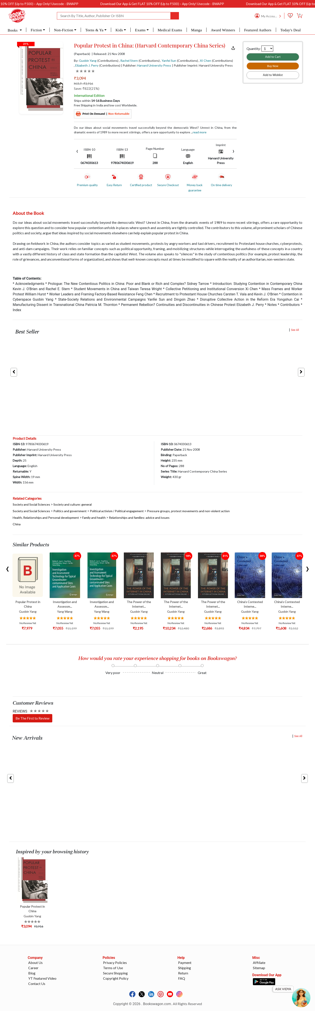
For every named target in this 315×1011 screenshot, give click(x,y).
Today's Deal (290, 30)
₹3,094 (80, 78)
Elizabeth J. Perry (86, 65)
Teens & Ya (94, 30)
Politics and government (70, 511)
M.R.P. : (83, 83)
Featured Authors (257, 30)
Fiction (36, 30)
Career (33, 968)
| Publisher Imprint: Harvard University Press (202, 65)
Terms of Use (113, 968)
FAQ (181, 978)
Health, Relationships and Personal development (46, 517)
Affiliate (259, 962)
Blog (31, 973)
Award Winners (223, 30)
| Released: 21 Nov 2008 (108, 54)
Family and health (94, 517)
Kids (119, 30)
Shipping (184, 968)
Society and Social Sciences (31, 504)
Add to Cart (272, 56)
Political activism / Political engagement (117, 511)
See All (295, 330)
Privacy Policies (115, 962)
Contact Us (36, 983)
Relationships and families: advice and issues (139, 517)
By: (85, 60)
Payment (184, 962)
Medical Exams (170, 30)
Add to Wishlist (273, 75)
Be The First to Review (32, 718)
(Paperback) (82, 54)
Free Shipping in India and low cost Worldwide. (105, 105)
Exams (140, 30)
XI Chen (205, 60)
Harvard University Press (154, 65)
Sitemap (259, 968)
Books (13, 30)
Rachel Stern (129, 60)
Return (183, 973)
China (17, 524)
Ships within (97, 100)
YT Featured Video (42, 978)
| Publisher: (146, 65)
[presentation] (77, 150)
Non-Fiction (63, 30)
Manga (196, 30)
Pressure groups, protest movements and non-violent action (188, 511)
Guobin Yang (87, 60)
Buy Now (272, 66)
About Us (35, 962)
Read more (199, 132)
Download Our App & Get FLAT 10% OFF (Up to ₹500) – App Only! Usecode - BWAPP (176, 4)
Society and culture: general (72, 504)
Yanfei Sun (169, 60)
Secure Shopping (115, 973)
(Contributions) (107, 60)
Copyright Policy (115, 978)
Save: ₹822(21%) (86, 88)
